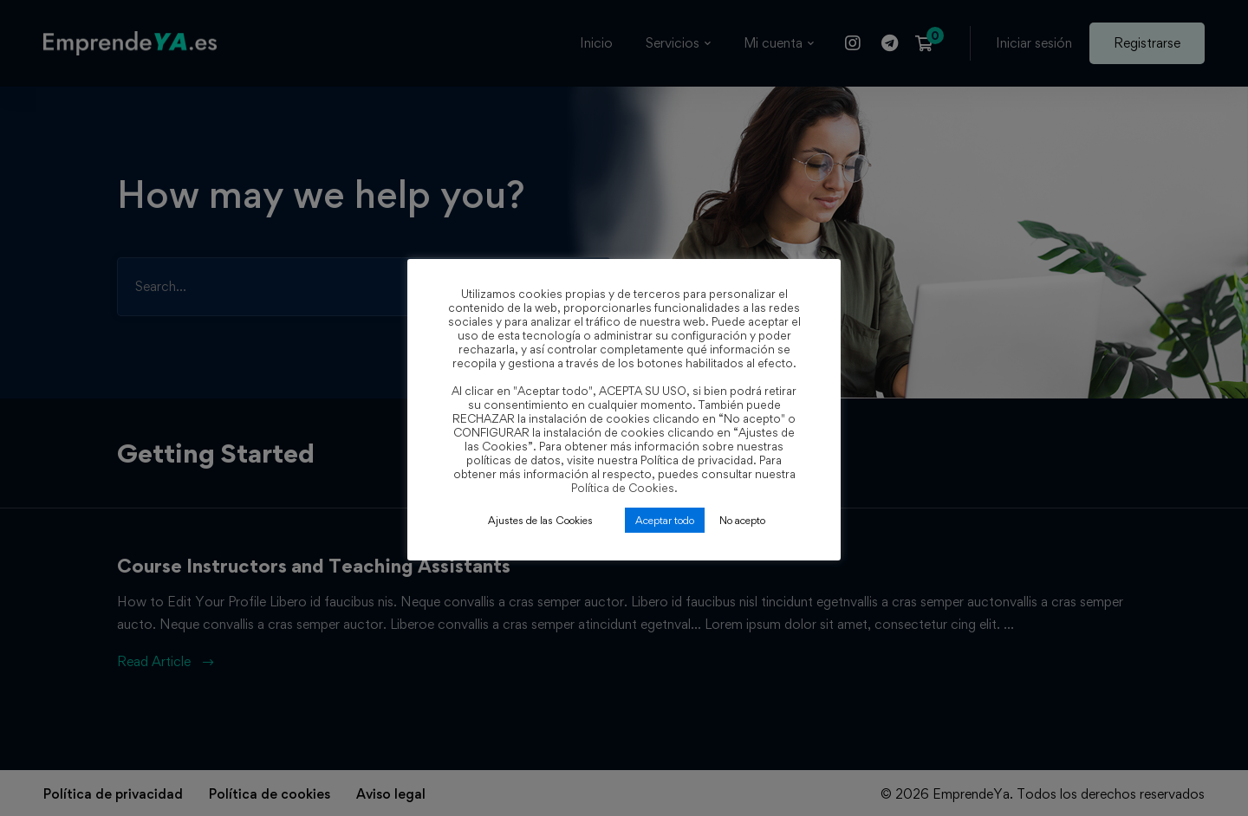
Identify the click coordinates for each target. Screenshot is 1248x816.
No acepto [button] (742, 520)
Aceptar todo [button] (664, 520)
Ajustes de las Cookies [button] (540, 520)
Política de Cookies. (624, 488)
